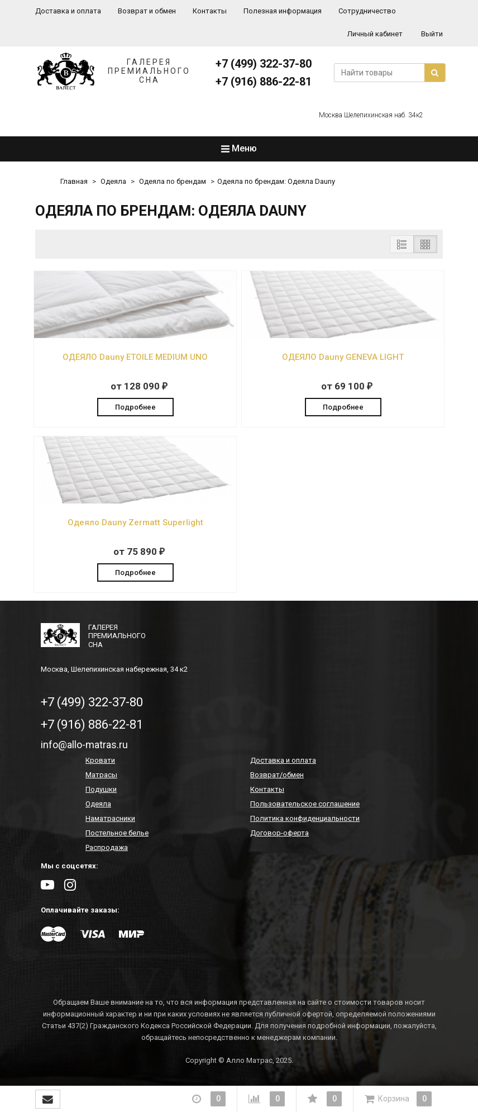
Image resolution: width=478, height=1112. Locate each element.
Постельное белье (117, 834)
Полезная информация (282, 11)
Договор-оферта (279, 834)
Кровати (100, 761)
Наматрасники (110, 819)
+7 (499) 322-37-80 (264, 63)
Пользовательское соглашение (305, 805)
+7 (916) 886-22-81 (264, 81)
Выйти (432, 34)
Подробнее (135, 406)
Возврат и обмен (147, 11)
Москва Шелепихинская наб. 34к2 (371, 115)
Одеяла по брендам (172, 181)
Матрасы (101, 776)
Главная (74, 181)
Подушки (101, 790)
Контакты (210, 11)
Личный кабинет (375, 34)
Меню (239, 148)
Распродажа (106, 848)
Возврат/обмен (277, 776)
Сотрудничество (367, 11)
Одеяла (113, 181)
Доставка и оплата (68, 11)
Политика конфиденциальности (305, 819)
